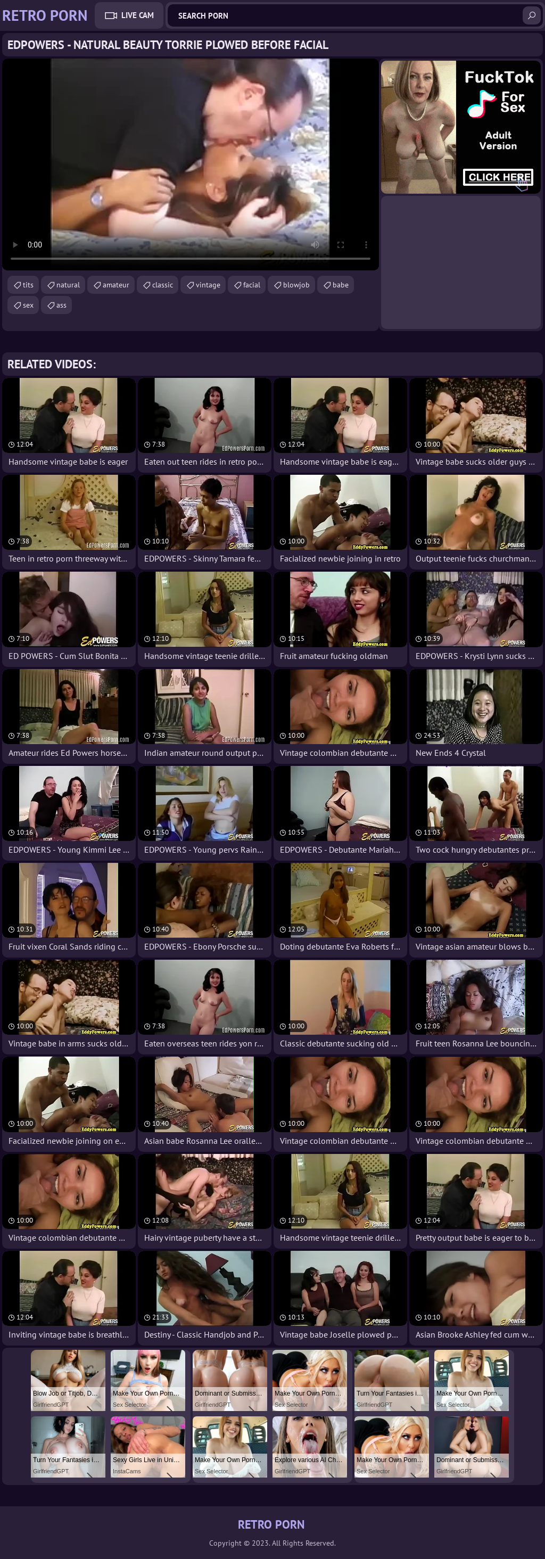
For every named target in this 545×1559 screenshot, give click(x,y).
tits (28, 285)
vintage (208, 285)
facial (251, 285)
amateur (116, 285)
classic (162, 285)
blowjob (296, 285)
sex (28, 305)
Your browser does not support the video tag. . (190, 164)
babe (341, 285)
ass (61, 305)
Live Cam (137, 15)
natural (68, 285)
